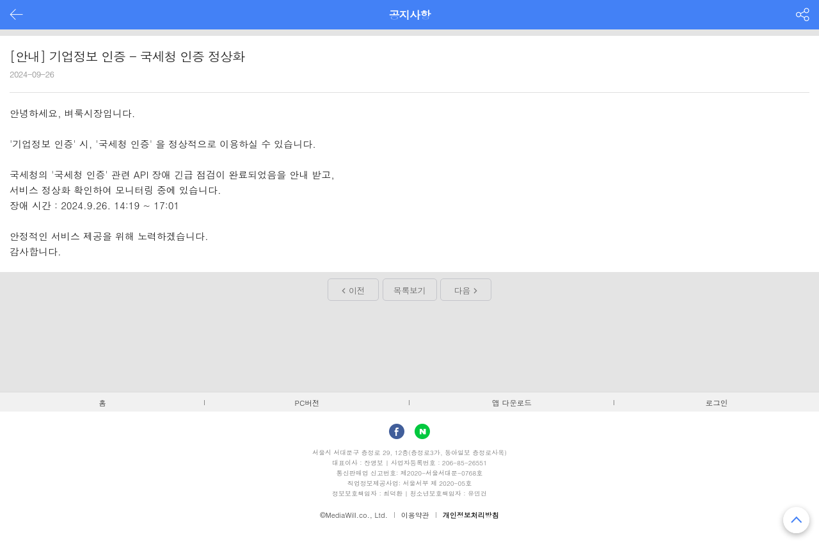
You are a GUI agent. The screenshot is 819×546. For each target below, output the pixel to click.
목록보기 (409, 290)
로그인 (717, 402)
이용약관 (415, 515)
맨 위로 (796, 520)
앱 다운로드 (512, 402)
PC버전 (307, 402)
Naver (422, 431)
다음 (462, 290)
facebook (396, 431)
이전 (357, 290)
